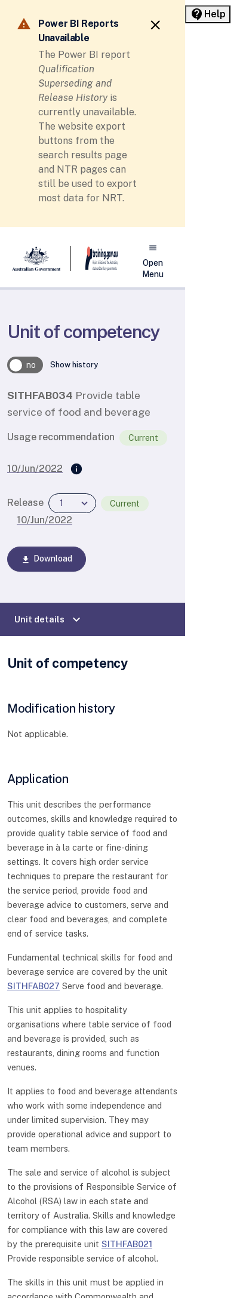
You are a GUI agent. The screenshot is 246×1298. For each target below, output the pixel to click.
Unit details (49, 619)
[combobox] (72, 503)
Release (25, 502)
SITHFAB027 (33, 986)
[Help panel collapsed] (207, 14)
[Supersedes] (76, 469)
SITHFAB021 (127, 1244)
